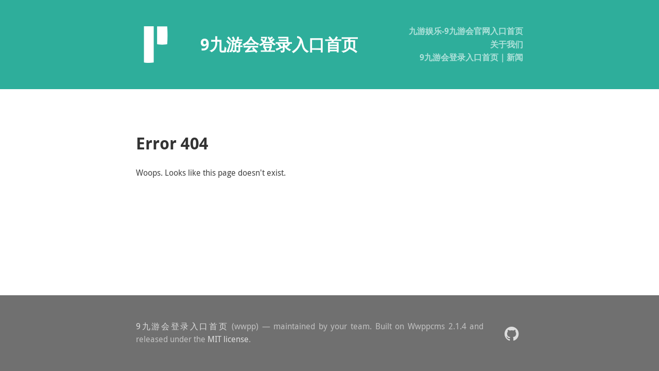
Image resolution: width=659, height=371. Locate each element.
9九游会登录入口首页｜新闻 (471, 57)
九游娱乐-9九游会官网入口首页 (466, 31)
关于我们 (506, 44)
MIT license (228, 339)
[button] (511, 333)
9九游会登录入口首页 (182, 326)
